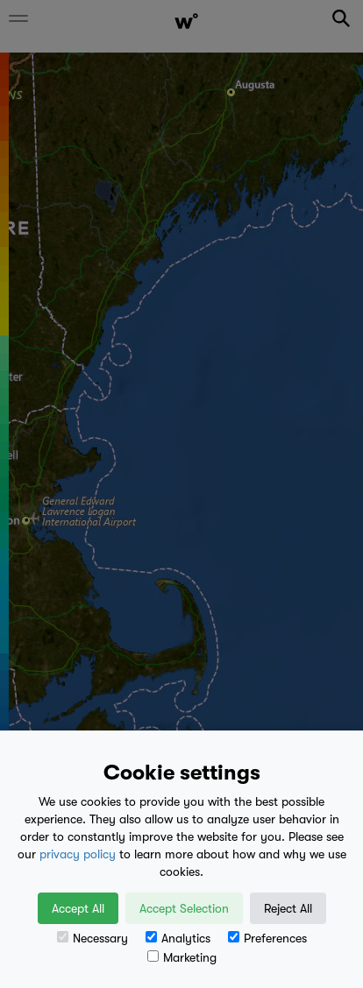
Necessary (92, 938)
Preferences (267, 938)
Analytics (178, 938)
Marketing (182, 957)
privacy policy (77, 854)
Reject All (288, 908)
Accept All (78, 908)
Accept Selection (184, 908)
